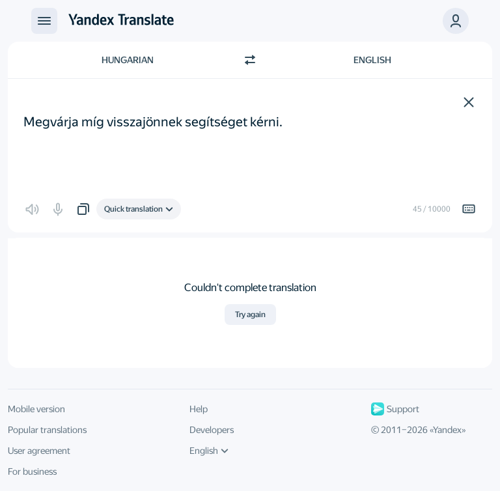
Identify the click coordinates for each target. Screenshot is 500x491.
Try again (250, 314)
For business (32, 471)
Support (395, 408)
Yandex (447, 430)
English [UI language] (209, 450)
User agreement (39, 450)
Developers (211, 430)
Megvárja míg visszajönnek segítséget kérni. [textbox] (153, 113)
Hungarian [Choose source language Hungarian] (128, 60)
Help (198, 409)
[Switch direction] (250, 59)
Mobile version (36, 409)
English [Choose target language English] (372, 60)
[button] (469, 102)
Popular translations (47, 430)
